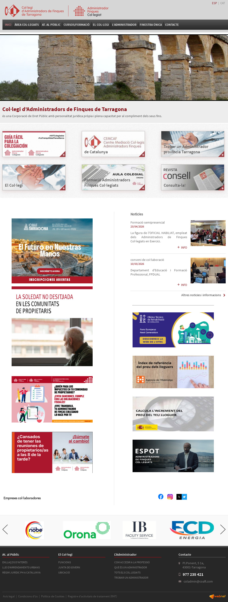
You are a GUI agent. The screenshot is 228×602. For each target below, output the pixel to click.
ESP (214, 3)
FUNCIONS (64, 562)
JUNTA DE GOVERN (69, 567)
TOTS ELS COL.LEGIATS (127, 572)
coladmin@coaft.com (198, 581)
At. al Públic (51, 25)
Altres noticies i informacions (201, 295)
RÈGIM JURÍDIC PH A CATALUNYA (21, 572)
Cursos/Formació (77, 25)
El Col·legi (101, 25)
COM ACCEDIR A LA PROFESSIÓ (132, 562)
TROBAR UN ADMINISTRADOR (131, 577)
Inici (8, 25)
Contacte (172, 25)
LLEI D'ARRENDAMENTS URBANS (21, 567)
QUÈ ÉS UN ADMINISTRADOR (130, 567)
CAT (222, 3)
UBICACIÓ (64, 572)
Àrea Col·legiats (27, 25)
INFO (182, 248)
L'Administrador (124, 25)
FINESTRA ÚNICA (151, 25)
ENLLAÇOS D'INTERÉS (14, 562)
